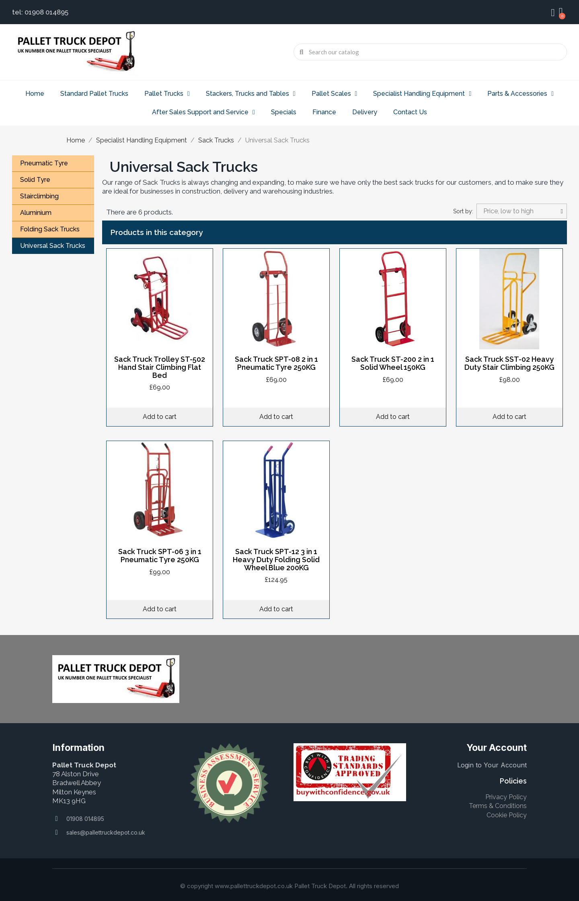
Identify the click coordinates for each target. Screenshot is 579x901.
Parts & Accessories (520, 94)
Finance (324, 112)
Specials (283, 112)
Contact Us (410, 112)
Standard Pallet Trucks (94, 93)
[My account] (553, 13)
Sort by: (463, 211)
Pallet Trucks (167, 94)
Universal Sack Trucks (52, 245)
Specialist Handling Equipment (422, 94)
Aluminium (35, 212)
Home (34, 93)
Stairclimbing (39, 196)
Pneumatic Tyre (44, 163)
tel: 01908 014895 (40, 12)
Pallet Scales (334, 94)
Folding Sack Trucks (50, 229)
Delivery (364, 112)
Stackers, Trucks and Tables (251, 94)
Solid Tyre (35, 179)
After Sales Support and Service (203, 112)
